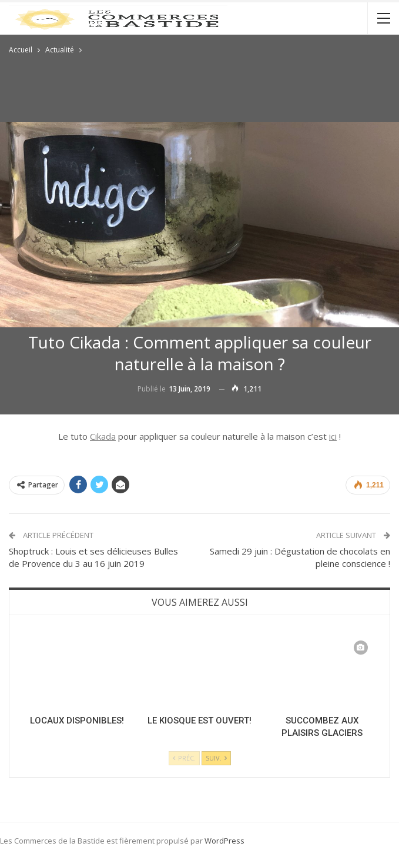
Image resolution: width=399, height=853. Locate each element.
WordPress (224, 840)
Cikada (103, 436)
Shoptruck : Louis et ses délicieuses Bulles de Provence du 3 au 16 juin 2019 (93, 557)
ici (333, 436)
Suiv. (216, 758)
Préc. (184, 758)
